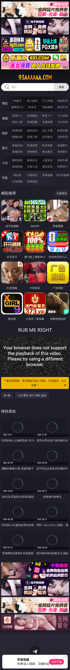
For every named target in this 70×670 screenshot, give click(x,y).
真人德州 (32, 100)
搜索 (61, 87)
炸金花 (32, 107)
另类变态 (62, 136)
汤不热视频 (62, 175)
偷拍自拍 (32, 130)
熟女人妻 (17, 122)
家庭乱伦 (32, 160)
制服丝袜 (17, 136)
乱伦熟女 (47, 136)
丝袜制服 (32, 122)
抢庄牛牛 (62, 107)
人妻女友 (47, 160)
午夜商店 (32, 175)
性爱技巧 (62, 166)
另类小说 (32, 166)
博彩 (5, 103)
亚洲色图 (32, 145)
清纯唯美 (32, 151)
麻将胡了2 (17, 107)
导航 (5, 178)
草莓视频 (47, 175)
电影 (5, 133)
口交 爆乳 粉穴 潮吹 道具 (32, 395)
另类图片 (62, 151)
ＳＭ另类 (62, 122)
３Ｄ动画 (62, 115)
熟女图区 (47, 151)
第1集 (7, 395)
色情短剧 (32, 181)
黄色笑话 (47, 166)
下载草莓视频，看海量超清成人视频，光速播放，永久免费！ (35, 383)
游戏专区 (62, 100)
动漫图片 (62, 145)
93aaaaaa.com (35, 77)
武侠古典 (62, 160)
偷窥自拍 (17, 145)
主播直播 (47, 122)
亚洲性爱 (17, 130)
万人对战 (47, 100)
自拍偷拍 (32, 115)
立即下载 (56, 661)
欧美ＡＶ (47, 115)
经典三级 (32, 136)
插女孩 (17, 175)
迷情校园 (17, 166)
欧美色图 (47, 145)
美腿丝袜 (17, 151)
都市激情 (17, 160)
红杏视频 (17, 181)
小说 (5, 163)
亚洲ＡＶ (17, 115)
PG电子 (17, 100)
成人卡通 (47, 130)
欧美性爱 (62, 130)
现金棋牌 (47, 107)
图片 (5, 148)
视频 (5, 118)
